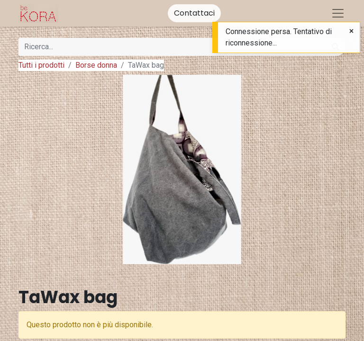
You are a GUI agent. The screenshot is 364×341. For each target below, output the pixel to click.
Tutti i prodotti (41, 65)
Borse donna (96, 65)
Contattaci (194, 13)
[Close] (351, 31)
